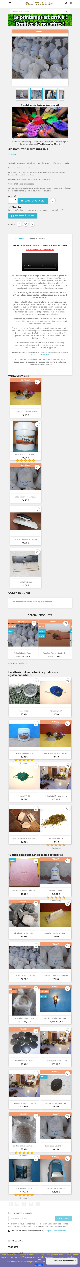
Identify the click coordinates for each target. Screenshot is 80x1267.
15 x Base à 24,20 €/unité (24, 975)
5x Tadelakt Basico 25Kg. (24, 1018)
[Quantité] (11, 201)
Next (72, 641)
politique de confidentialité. (54, 1230)
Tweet (25, 223)
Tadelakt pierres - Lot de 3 (55, 653)
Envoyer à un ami (22, 215)
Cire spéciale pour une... (24, 753)
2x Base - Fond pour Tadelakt (56, 975)
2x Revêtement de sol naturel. (24, 1103)
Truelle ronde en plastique (25, 539)
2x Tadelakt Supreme (56, 1188)
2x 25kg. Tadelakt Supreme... (56, 1018)
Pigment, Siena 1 (56, 838)
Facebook (11, 1204)
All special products (19, 663)
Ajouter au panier (33, 200)
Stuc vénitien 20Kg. (24, 1188)
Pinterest (32, 223)
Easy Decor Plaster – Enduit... (24, 890)
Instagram (31, 1204)
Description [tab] (19, 238)
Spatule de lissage (25, 582)
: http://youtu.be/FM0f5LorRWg (40, 355)
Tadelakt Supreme (55, 890)
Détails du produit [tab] (37, 238)
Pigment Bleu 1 (56, 711)
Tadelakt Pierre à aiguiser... (24, 933)
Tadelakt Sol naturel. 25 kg (56, 796)
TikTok (38, 1204)
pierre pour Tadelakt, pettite (25, 412)
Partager (19, 223)
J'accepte (39, 1265)
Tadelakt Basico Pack (23, 653)
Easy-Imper (24, 711)
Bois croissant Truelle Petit (24, 838)
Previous (8, 641)
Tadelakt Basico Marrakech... (24, 1146)
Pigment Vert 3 (24, 796)
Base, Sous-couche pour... (25, 497)
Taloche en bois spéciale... (56, 933)
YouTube (17, 1204)
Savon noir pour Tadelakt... (25, 454)
